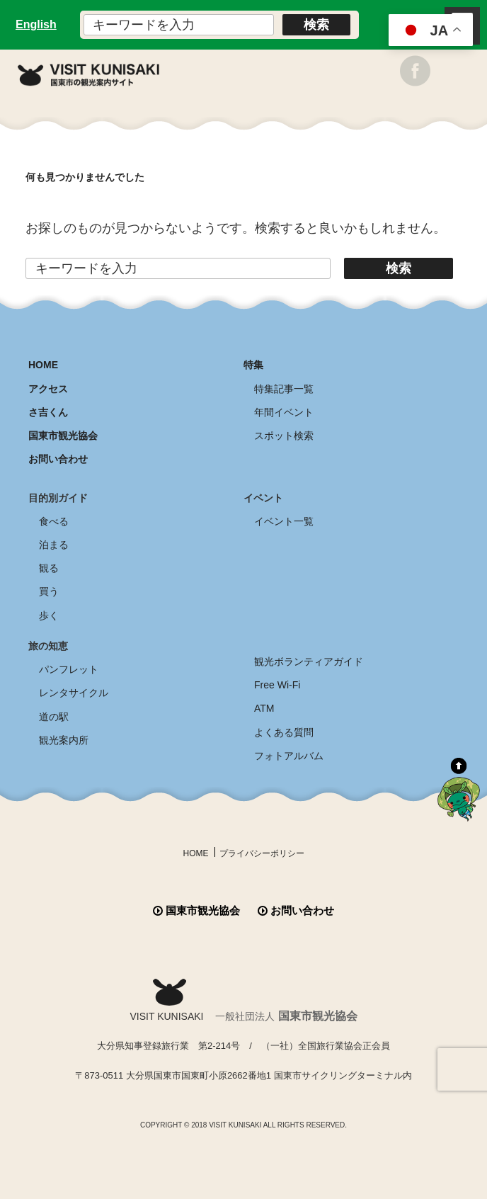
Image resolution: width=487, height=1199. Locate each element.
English (36, 24)
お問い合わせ (58, 459)
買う (49, 591)
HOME (43, 364)
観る (49, 568)
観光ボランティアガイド (308, 661)
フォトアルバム (288, 755)
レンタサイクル (73, 692)
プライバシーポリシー (261, 853)
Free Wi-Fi (277, 685)
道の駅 (54, 716)
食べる (54, 521)
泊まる (54, 544)
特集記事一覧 (284, 388)
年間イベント (284, 412)
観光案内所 (63, 740)
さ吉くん (48, 412)
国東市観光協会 (63, 435)
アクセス (48, 388)
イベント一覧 (284, 521)
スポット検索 (284, 435)
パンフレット (68, 669)
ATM (264, 708)
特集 (253, 364)
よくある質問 (284, 732)
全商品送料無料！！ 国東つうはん (243, 1148)
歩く (49, 615)
